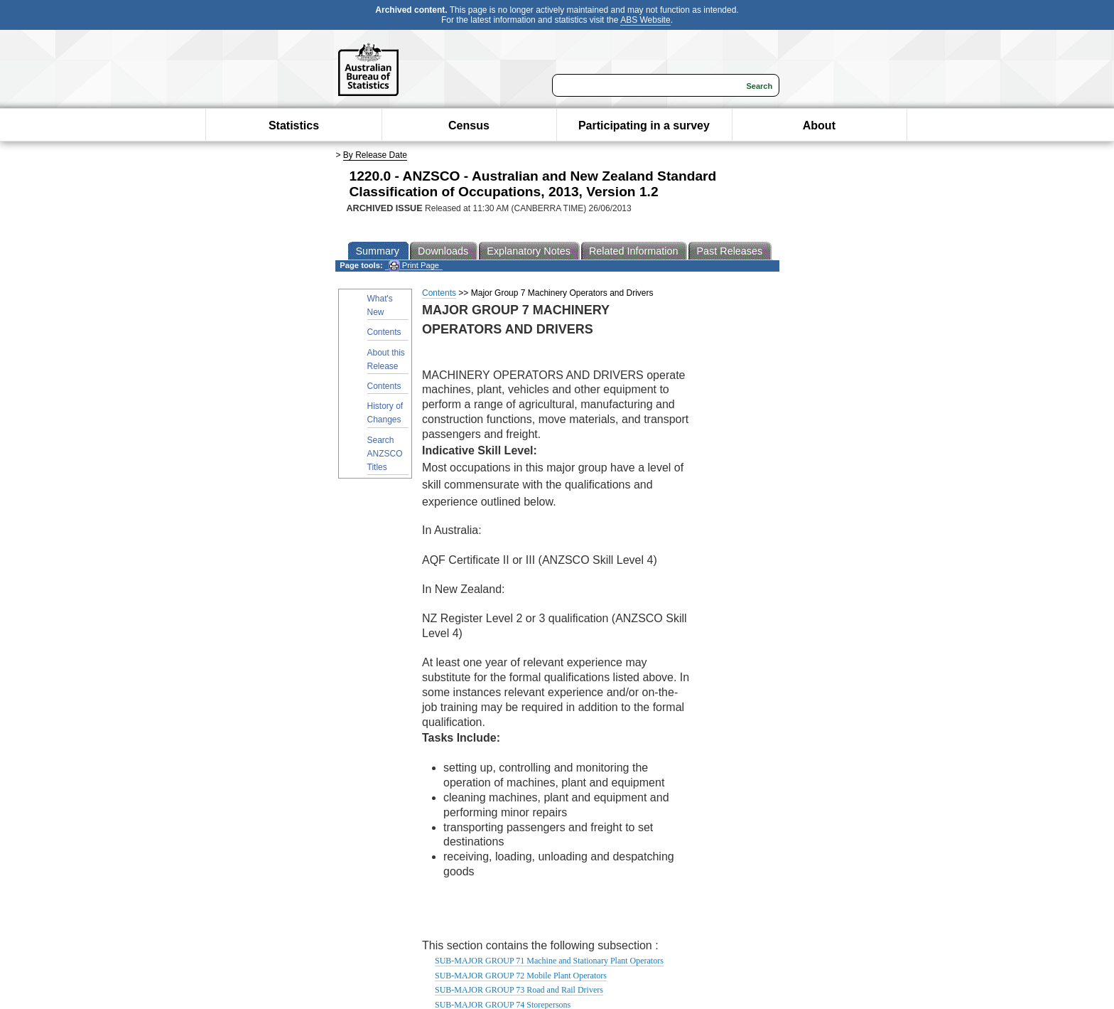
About (819, 125)
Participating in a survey (644, 125)
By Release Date (375, 155)
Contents (384, 332)
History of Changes (385, 413)
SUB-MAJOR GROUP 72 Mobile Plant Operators (521, 976)
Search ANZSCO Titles (385, 453)
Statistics (294, 125)
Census (469, 125)
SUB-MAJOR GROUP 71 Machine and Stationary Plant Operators (549, 961)
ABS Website (645, 20)
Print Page (414, 265)
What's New (380, 305)
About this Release (386, 359)
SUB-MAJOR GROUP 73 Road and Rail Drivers (519, 990)
